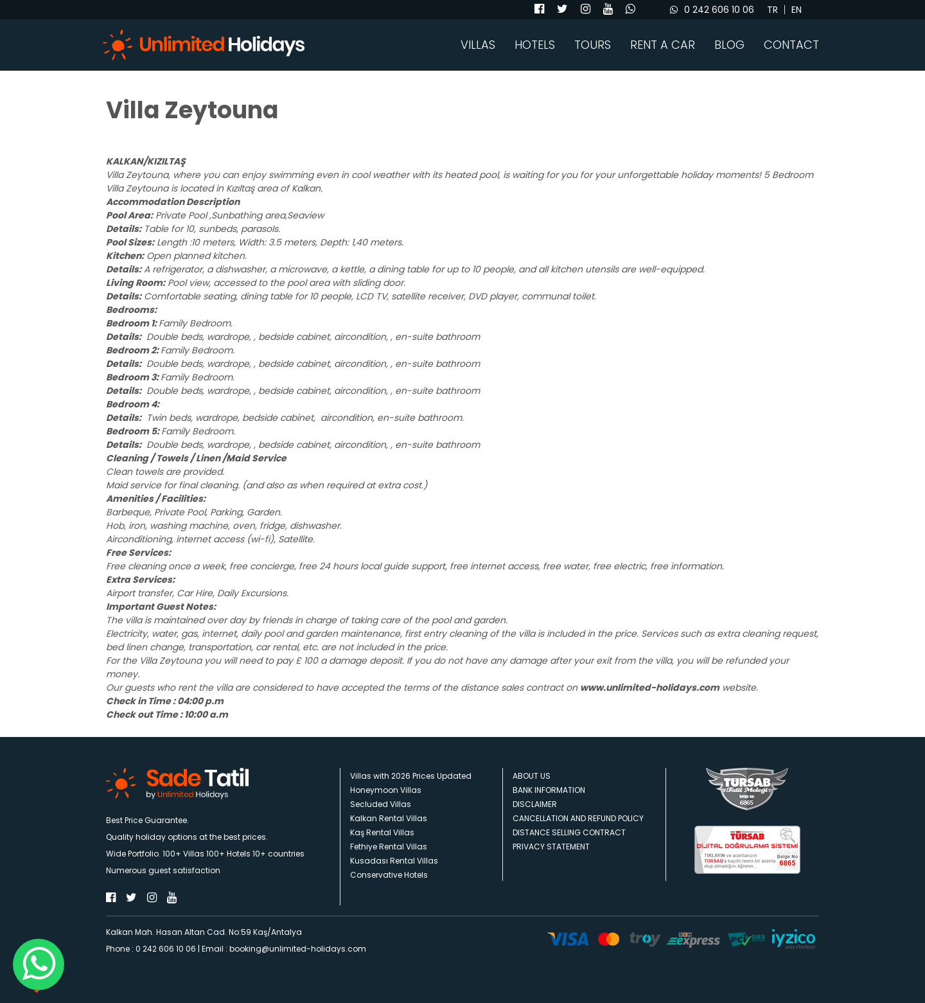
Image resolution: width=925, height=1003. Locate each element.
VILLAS (478, 45)
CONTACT (791, 45)
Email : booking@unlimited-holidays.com (284, 948)
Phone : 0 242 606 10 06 (151, 948)
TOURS (592, 45)
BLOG (729, 45)
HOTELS (535, 45)
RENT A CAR (662, 45)
